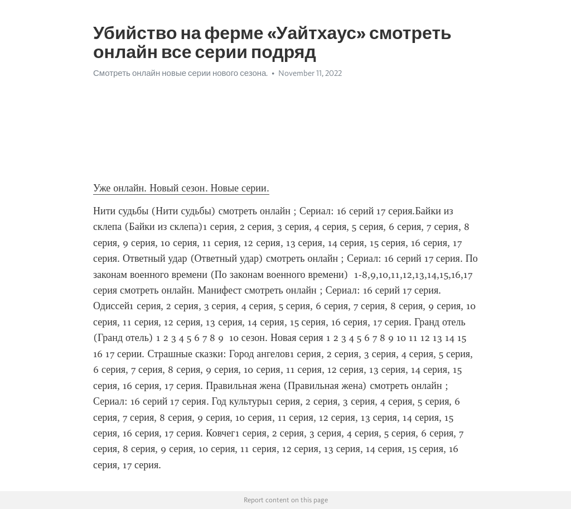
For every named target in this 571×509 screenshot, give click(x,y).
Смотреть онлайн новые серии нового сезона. (180, 73)
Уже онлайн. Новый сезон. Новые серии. (181, 188)
